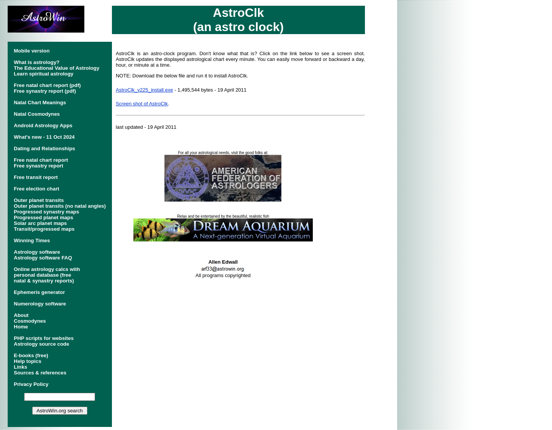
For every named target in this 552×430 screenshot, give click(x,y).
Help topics (27, 361)
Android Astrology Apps (43, 125)
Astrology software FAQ (43, 258)
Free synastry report (38, 166)
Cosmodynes (30, 321)
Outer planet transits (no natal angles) (60, 206)
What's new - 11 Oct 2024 (44, 137)
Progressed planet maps (43, 217)
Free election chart (36, 189)
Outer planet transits (39, 200)
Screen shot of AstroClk (142, 104)
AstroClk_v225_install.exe (144, 90)
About (21, 315)
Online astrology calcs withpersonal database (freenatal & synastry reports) (47, 275)
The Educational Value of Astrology (56, 68)
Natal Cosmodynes (37, 114)
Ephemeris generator (39, 292)
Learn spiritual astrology (44, 74)
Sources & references (40, 373)
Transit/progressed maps (44, 229)
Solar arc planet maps (40, 223)
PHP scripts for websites (44, 338)
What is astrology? (36, 62)
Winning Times (32, 240)
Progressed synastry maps (46, 212)
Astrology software (37, 252)
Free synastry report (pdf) (45, 91)
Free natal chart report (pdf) (47, 85)
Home (21, 327)
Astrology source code (41, 344)
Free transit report (36, 177)
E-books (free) (31, 355)
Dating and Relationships (44, 148)
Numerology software (40, 304)
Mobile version (31, 51)
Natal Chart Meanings (40, 102)
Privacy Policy (31, 384)
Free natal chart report (41, 160)
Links (20, 367)
